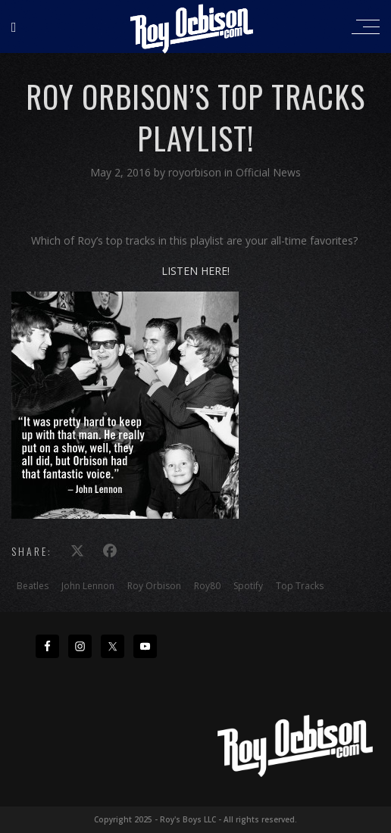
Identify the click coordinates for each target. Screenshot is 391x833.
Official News (268, 172)
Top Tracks (300, 585)
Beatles (32, 585)
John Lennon (87, 585)
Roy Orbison (154, 585)
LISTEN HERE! (195, 271)
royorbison (196, 172)
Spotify (248, 585)
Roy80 (207, 585)
